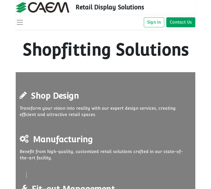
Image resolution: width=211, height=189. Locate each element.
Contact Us (181, 22)
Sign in (154, 22)
